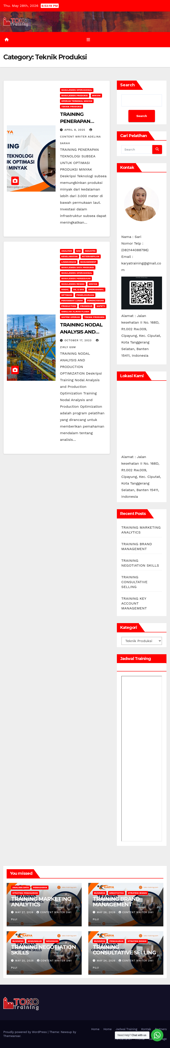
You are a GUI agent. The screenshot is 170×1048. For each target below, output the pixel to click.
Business (99, 893)
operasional (96, 289)
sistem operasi (70, 317)
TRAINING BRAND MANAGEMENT (116, 902)
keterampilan (90, 256)
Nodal (65, 289)
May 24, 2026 (106, 960)
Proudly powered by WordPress (25, 1032)
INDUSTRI (90, 251)
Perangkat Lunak (72, 300)
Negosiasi (52, 941)
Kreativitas (116, 893)
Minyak (96, 95)
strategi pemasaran (25, 893)
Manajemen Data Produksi (77, 267)
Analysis (66, 251)
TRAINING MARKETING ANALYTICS (41, 902)
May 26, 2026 (107, 912)
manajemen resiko (73, 284)
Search (127, 85)
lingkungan (68, 262)
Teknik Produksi (71, 106)
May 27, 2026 (25, 912)
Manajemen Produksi (74, 95)
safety (101, 306)
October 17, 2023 (78, 340)
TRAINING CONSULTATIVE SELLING (134, 582)
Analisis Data (20, 887)
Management (88, 262)
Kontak (146, 1029)
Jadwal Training (126, 1029)
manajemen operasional (76, 90)
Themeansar (11, 1036)
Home (95, 1029)
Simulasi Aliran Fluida (75, 311)
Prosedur (86, 306)
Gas (78, 251)
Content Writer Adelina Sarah (80, 136)
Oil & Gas (78, 289)
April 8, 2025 (75, 129)
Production (68, 306)
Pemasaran (40, 887)
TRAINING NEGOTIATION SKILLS (43, 950)
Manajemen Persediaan (76, 278)
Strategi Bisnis (137, 893)
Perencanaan (95, 300)
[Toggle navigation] (88, 39)
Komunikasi (35, 941)
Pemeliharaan (85, 295)
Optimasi (66, 295)
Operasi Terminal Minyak (76, 101)
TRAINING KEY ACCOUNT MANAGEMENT (134, 603)
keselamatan (69, 256)
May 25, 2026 (25, 960)
